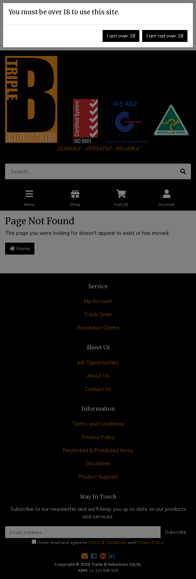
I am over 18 (121, 36)
